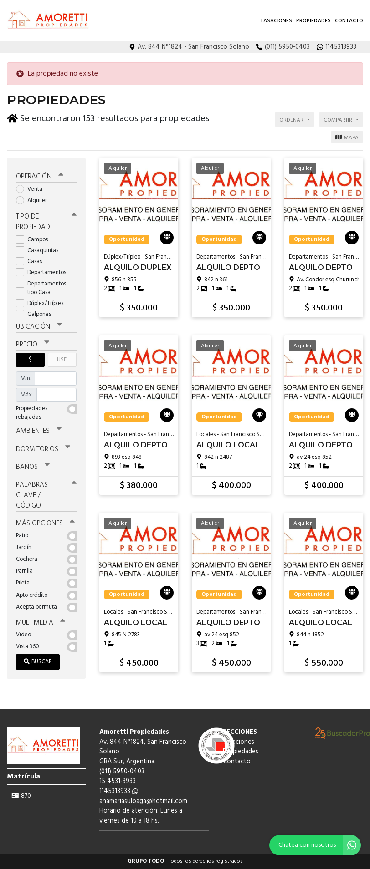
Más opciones (45, 523)
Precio (32, 344)
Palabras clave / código (46, 495)
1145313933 (118, 791)
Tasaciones (276, 20)
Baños (33, 467)
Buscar (38, 661)
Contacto (349, 20)
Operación (39, 176)
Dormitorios (43, 449)
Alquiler (34, 200)
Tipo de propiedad (46, 222)
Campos (35, 239)
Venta (32, 189)
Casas (32, 261)
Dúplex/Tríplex (43, 303)
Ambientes (39, 431)
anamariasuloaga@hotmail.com (143, 801)
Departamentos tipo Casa (41, 288)
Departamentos (44, 272)
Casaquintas (40, 250)
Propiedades (313, 20)
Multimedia (40, 622)
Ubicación (39, 326)
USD (62, 360)
